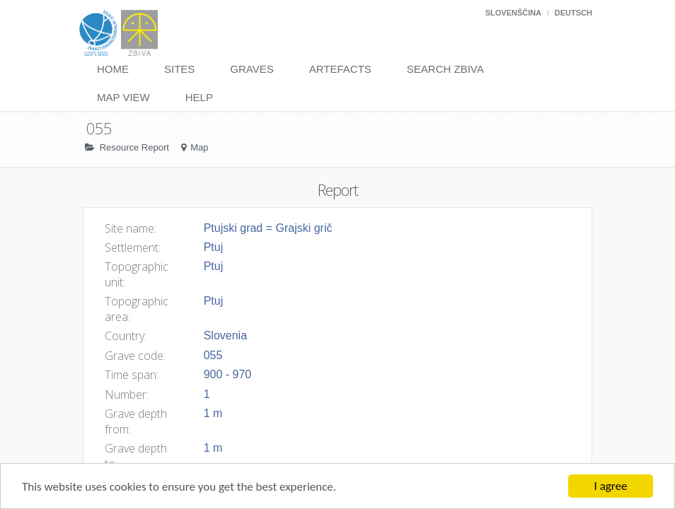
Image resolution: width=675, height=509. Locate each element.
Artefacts (340, 69)
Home (113, 69)
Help (199, 97)
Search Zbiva (445, 69)
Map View (123, 97)
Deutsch (573, 12)
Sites (179, 69)
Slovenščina (513, 12)
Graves (251, 69)
